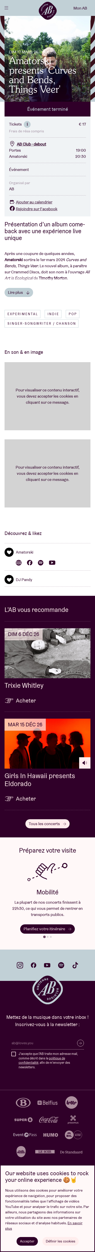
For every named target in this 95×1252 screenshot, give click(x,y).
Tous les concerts (47, 823)
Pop (73, 314)
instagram (20, 965)
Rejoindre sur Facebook (33, 208)
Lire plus (19, 292)
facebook (33, 965)
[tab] (44, 936)
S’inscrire (80, 1043)
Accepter (27, 1241)
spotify (61, 965)
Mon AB (80, 8)
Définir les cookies (60, 1241)
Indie (53, 314)
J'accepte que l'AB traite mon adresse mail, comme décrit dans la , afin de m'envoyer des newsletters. (48, 1060)
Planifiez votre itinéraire (47, 928)
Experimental (22, 314)
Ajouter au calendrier (30, 202)
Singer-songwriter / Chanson (41, 324)
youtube (47, 965)
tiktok (75, 965)
